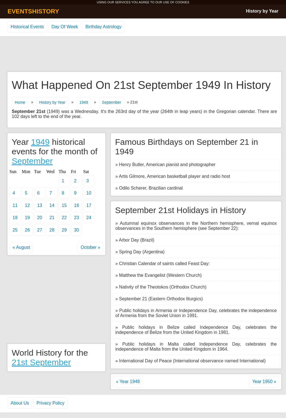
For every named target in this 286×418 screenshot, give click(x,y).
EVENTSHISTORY (33, 11)
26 (27, 230)
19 (27, 217)
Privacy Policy (51, 403)
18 (15, 217)
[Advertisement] (143, 54)
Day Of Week (64, 26)
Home (20, 102)
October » (90, 247)
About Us (20, 403)
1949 (83, 102)
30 (76, 230)
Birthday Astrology (103, 26)
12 (27, 205)
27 (39, 230)
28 (51, 230)
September (111, 102)
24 (88, 217)
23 (76, 217)
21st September (41, 362)
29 (64, 230)
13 (39, 205)
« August (21, 247)
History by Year (262, 11)
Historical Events (27, 26)
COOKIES (182, 2)
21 (51, 217)
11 (15, 205)
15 (64, 205)
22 (64, 217)
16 (76, 205)
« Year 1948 (128, 381)
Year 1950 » (264, 381)
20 (39, 217)
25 (15, 230)
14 (51, 205)
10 (88, 193)
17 (88, 205)
